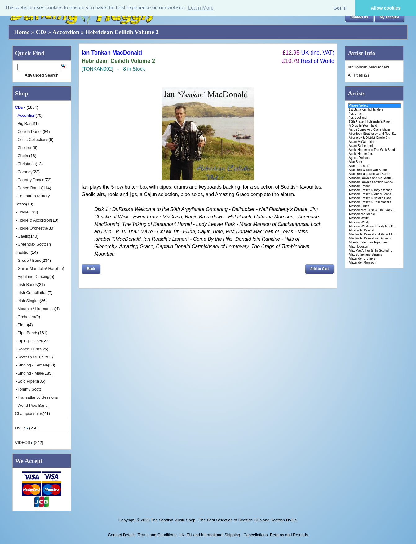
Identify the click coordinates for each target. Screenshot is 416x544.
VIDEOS (24, 442)
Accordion (65, 32)
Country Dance (30, 180)
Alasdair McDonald (374, 215)
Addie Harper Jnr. (374, 154)
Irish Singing (28, 300)
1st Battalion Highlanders (374, 110)
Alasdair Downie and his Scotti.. (374, 178)
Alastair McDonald (374, 231)
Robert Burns (29, 349)
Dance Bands (29, 188)
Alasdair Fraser (374, 186)
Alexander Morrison (374, 263)
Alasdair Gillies (374, 206)
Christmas (26, 163)
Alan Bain (374, 162)
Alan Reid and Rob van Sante (374, 174)
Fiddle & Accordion (34, 220)
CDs (41, 32)
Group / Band (29, 260)
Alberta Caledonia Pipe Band (374, 243)
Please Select (374, 106)
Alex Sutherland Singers (374, 255)
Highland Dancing (33, 276)
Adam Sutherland (374, 146)
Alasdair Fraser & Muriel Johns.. (374, 194)
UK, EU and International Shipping (209, 535)
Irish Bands (27, 284)
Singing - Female (32, 365)
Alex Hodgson (374, 247)
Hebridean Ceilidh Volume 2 (122, 32)
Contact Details (121, 535)
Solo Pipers (27, 381)
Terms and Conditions (157, 535)
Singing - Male (30, 373)
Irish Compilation (32, 292)
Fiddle (22, 212)
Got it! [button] (340, 8)
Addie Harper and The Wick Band (374, 150)
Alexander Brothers (374, 259)
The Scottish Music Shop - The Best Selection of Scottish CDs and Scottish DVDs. (224, 520)
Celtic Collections (32, 139)
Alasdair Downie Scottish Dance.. (374, 182)
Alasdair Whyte (374, 223)
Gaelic (23, 236)
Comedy (24, 171)
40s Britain (374, 114)
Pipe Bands (27, 333)
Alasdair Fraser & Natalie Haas (374, 198)
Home (22, 32)
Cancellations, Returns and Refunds (275, 535)
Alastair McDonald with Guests (374, 239)
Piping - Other (29, 341)
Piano (22, 324)
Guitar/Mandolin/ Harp (37, 268)
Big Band (25, 123)
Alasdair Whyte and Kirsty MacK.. (374, 227)
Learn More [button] (201, 8)
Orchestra (26, 316)
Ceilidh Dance (29, 131)
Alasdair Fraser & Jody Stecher (374, 190)
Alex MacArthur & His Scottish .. (374, 251)
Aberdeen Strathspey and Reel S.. (374, 134)
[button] (359, 17)
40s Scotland (374, 118)
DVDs (22, 428)
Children (24, 147)
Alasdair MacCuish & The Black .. (374, 210)
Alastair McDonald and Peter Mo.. (374, 235)
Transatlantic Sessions (37, 397)
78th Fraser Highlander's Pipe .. (374, 122)
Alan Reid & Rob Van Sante (374, 170)
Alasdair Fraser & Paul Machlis (374, 202)
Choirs (23, 155)
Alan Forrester (374, 166)
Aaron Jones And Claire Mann (374, 130)
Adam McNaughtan (374, 142)
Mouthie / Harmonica (36, 308)
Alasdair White (374, 219)
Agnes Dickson (374, 158)
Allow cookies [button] (386, 8)
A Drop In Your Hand (374, 126)
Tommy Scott (29, 389)
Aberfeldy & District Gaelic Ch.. (374, 138)
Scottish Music (30, 357)
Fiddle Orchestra (32, 228)
